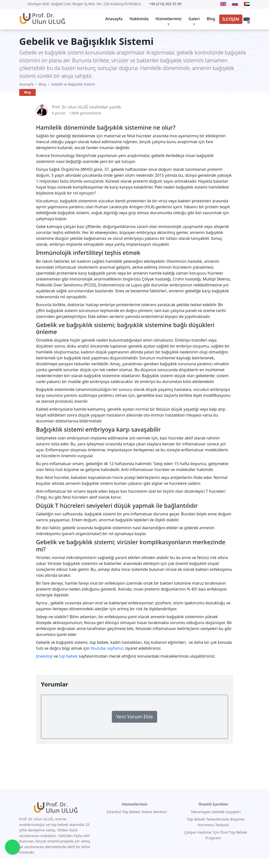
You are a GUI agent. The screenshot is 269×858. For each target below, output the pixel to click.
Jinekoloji (44, 656)
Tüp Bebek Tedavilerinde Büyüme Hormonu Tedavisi (215, 822)
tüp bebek (68, 656)
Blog (211, 18)
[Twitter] (196, 4)
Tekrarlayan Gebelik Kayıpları (215, 811)
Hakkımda (139, 18)
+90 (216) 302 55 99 (165, 3)
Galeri (194, 18)
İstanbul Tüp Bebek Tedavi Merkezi (137, 811)
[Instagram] (213, 4)
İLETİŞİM (230, 19)
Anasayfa (113, 18)
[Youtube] (189, 4)
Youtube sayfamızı (107, 648)
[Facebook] (205, 4)
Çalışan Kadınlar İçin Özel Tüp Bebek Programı (215, 835)
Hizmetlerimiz (168, 18)
